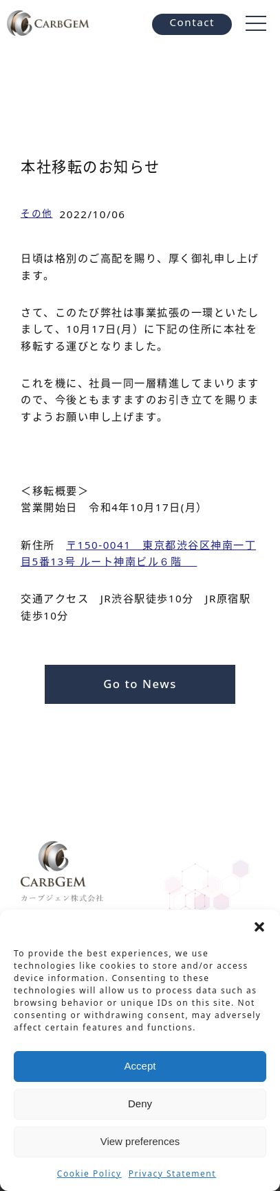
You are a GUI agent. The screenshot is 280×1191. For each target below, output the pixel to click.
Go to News (140, 684)
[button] (259, 927)
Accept (140, 1066)
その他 (37, 213)
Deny (140, 1103)
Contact (192, 22)
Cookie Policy (89, 1173)
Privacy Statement (172, 1173)
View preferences (140, 1141)
